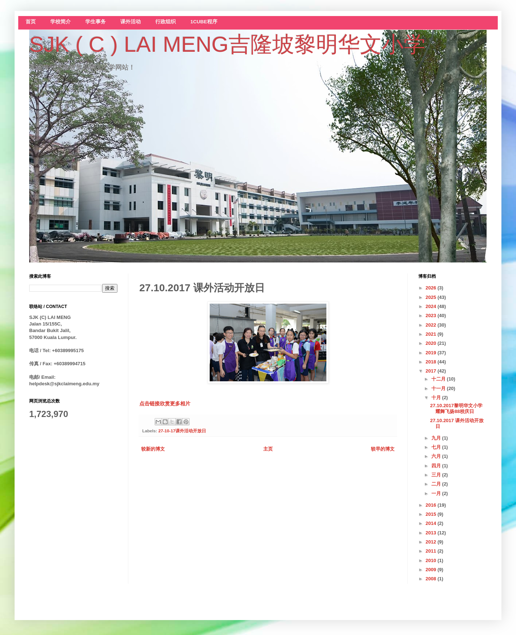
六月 (436, 456)
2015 (432, 514)
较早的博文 (383, 449)
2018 (432, 362)
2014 (432, 523)
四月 (436, 465)
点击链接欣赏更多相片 (164, 403)
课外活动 (130, 21)
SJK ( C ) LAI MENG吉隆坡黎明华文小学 (227, 44)
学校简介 (60, 21)
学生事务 (95, 21)
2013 (432, 532)
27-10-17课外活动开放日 (182, 430)
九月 (436, 438)
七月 (436, 447)
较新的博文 (153, 449)
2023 (432, 315)
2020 (432, 343)
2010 (432, 560)
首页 (31, 21)
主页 (268, 449)
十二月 (439, 379)
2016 (432, 505)
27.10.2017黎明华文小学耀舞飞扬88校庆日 (456, 408)
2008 (432, 578)
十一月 (439, 388)
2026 (432, 288)
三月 (436, 475)
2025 (432, 297)
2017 (432, 371)
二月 (436, 484)
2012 (432, 542)
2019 (432, 352)
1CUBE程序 (203, 21)
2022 (432, 325)
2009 (432, 569)
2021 (432, 334)
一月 (436, 493)
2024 (432, 306)
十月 (436, 397)
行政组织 (165, 21)
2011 (432, 551)
